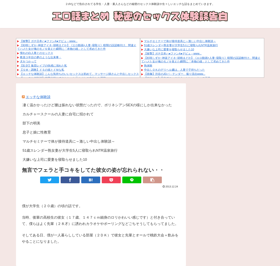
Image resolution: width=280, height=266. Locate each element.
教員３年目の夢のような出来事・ (40, 57)
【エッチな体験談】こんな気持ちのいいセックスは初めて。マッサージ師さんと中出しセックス (79, 73)
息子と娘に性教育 (37, 132)
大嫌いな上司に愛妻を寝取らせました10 (169, 49)
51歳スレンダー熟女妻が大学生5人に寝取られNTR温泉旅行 (181, 45)
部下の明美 (31, 123)
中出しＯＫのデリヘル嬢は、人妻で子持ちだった (174, 69)
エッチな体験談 (38, 97)
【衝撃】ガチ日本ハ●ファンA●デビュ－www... (48, 41)
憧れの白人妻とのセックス (36, 53)
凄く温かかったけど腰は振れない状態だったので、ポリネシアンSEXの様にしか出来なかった (97, 105)
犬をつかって (28, 61)
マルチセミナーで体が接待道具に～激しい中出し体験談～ (180, 41)
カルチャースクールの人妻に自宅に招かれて (58, 114)
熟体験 (148, 65)
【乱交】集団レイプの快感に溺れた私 (43, 65)
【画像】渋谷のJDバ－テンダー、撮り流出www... (174, 73)
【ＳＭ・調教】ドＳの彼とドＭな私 (42, 69)
